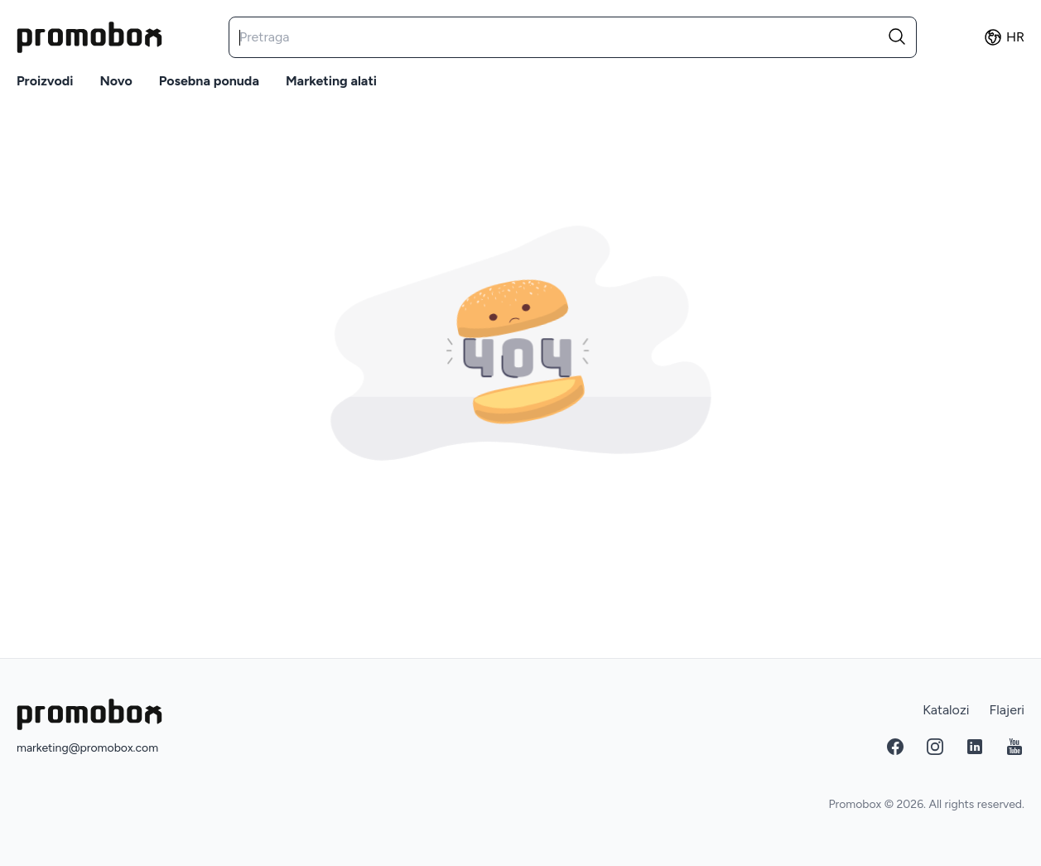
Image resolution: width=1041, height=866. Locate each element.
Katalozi (946, 710)
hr (1003, 37)
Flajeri (1006, 710)
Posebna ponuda (209, 81)
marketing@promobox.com (87, 748)
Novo (115, 81)
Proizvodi (45, 81)
